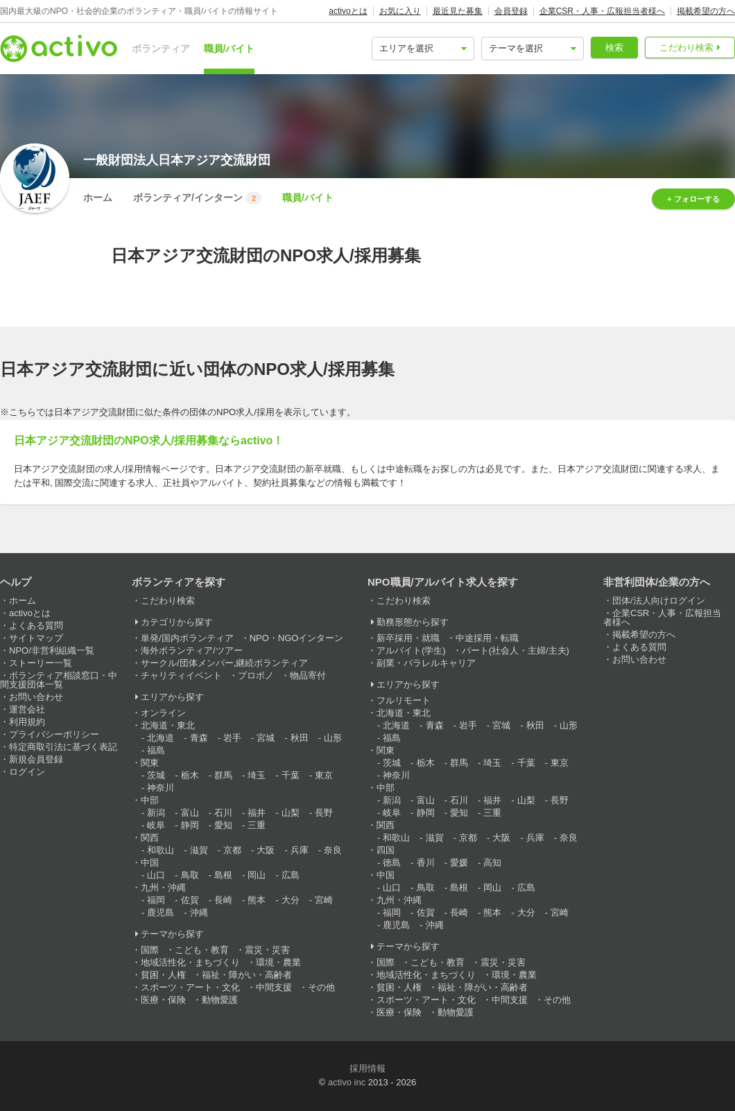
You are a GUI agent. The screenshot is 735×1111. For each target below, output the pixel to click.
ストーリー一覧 (40, 663)
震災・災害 (267, 950)
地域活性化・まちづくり (190, 962)
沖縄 (199, 912)
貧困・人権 (163, 975)
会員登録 (511, 11)
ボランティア (161, 48)
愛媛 (459, 862)
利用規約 (27, 722)
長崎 (223, 900)
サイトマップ (36, 638)
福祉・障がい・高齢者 (247, 975)
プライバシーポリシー (54, 734)
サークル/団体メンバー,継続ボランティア (224, 663)
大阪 (266, 850)
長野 (324, 812)
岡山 (257, 875)
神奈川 (160, 787)
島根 (223, 875)
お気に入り (400, 11)
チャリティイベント (181, 675)
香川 (426, 862)
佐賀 (190, 900)
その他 (321, 987)
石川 (223, 812)
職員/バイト (229, 48)
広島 (291, 875)
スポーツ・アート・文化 (190, 987)
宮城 (266, 738)
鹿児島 (160, 912)
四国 (386, 850)
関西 (150, 837)
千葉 (291, 775)
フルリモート (404, 700)
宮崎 (324, 900)
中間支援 (274, 987)
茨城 (156, 775)
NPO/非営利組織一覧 (51, 650)
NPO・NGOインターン (297, 638)
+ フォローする (693, 199)
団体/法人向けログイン (658, 600)
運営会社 (27, 709)
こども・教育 (202, 950)
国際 (150, 950)
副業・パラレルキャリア (426, 663)
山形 (333, 738)
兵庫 (300, 850)
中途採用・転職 (487, 638)
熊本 (257, 900)
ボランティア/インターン (197, 198)
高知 (492, 862)
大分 (291, 900)
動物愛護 (220, 1000)
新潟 (156, 812)
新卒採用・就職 (408, 638)
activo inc (346, 1082)
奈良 (333, 850)
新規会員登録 (36, 759)
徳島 (392, 862)
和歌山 (160, 850)
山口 (156, 875)
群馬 (223, 775)
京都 (232, 850)
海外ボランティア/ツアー (192, 650)
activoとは (348, 11)
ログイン (27, 772)
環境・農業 (278, 962)
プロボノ (256, 675)
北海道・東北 (168, 725)
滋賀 (199, 850)
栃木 (190, 775)
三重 (257, 825)
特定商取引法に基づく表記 (63, 747)
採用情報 (367, 1068)
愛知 (223, 825)
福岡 (156, 900)
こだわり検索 (686, 47)
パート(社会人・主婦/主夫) (515, 650)
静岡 (190, 825)
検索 (614, 47)
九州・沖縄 (163, 887)
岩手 (232, 738)
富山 (190, 812)
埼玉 (257, 775)
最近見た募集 (458, 11)
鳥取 (190, 875)
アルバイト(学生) (411, 650)
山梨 (291, 812)
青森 (199, 738)
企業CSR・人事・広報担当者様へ (602, 11)
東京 (324, 775)
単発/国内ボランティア (187, 638)
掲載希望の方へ (706, 11)
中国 (150, 862)
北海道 (160, 738)
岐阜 (156, 825)
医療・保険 (163, 1000)
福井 (257, 812)
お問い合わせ (36, 697)
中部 (150, 800)
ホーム (97, 197)
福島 (156, 750)
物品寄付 (308, 675)
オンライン (163, 713)
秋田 (300, 738)
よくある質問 (36, 625)
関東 (150, 763)
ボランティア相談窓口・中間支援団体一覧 (58, 680)
